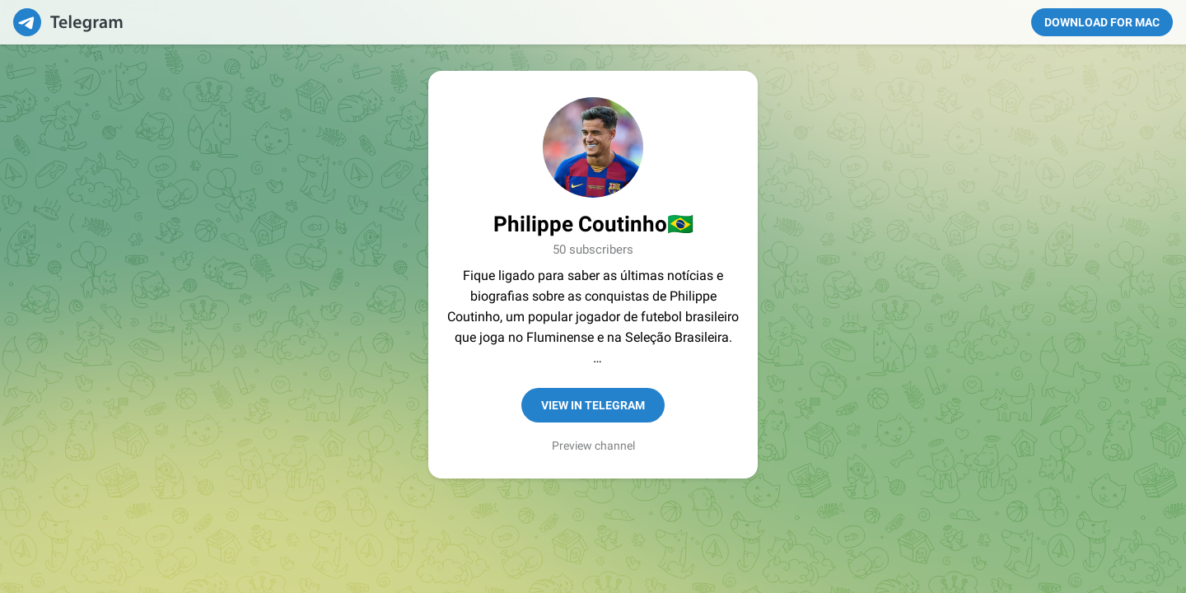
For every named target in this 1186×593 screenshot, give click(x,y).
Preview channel (593, 445)
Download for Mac (1102, 22)
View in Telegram (593, 405)
